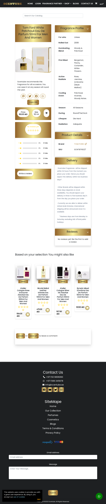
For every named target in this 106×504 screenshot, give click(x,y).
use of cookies (19, 497)
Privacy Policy (53, 432)
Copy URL (33, 102)
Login (38, 3)
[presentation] (53, 485)
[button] (17, 60)
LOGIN (20, 336)
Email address (53, 452)
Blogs (76, 3)
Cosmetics (53, 419)
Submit (53, 492)
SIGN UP (33, 336)
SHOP (67, 3)
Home (30, 3)
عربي (102, 3)
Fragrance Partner (52, 3)
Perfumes (53, 415)
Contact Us (87, 3)
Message (53, 464)
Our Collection (53, 410)
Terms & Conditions (53, 428)
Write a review (25, 173)
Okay (39, 499)
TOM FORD (80, 144)
